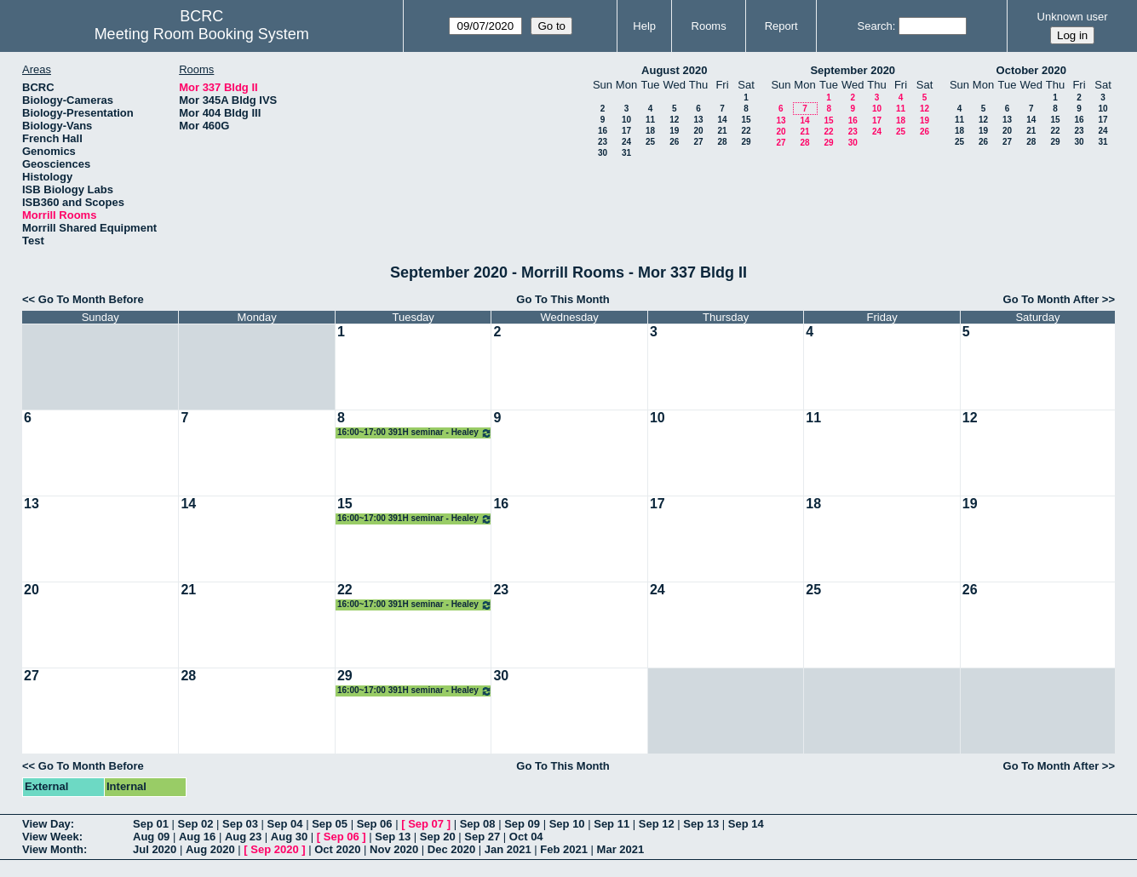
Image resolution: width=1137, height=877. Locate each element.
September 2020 (852, 70)
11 (650, 119)
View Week (50, 836)
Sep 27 (482, 836)
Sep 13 (701, 823)
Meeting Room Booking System (202, 34)
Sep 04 (285, 823)
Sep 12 (657, 823)
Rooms (709, 26)
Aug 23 (243, 836)
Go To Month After (1051, 299)
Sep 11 (611, 823)
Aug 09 (151, 836)
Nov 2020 (394, 849)
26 (674, 141)
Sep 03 (240, 823)
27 (698, 141)
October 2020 (1031, 70)
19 (674, 130)
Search (875, 26)
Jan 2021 (508, 849)
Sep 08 (478, 823)
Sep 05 (329, 823)
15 (745, 119)
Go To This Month (563, 299)
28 (721, 141)
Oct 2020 (337, 849)
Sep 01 (151, 823)
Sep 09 (522, 823)
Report (781, 26)
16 (602, 130)
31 (626, 153)
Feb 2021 (564, 849)
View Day (46, 823)
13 (698, 119)
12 (674, 119)
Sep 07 (426, 823)
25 (650, 141)
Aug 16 (197, 836)
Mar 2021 (621, 849)
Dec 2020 (451, 849)
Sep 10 (567, 823)
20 (698, 130)
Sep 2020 (274, 849)
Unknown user (1072, 16)
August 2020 (674, 70)
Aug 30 (289, 836)
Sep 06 (375, 823)
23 (602, 141)
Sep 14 (746, 823)
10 (626, 119)
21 (721, 130)
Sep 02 (196, 823)
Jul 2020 (154, 849)
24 (626, 141)
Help (644, 26)
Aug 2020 (210, 849)
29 (745, 141)
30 (602, 153)
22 (745, 130)
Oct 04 (526, 836)
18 (650, 130)
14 (721, 119)
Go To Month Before (91, 299)
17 (626, 130)
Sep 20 (438, 836)
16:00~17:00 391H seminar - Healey (414, 432)
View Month (52, 849)
